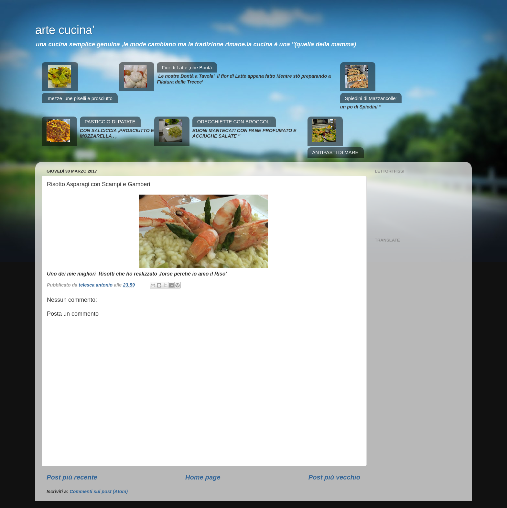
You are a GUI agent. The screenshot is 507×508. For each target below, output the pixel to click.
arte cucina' (64, 30)
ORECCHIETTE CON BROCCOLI (234, 121)
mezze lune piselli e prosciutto (80, 98)
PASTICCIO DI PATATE (110, 121)
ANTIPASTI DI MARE (335, 152)
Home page (203, 477)
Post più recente (72, 477)
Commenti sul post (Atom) (99, 491)
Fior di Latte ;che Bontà (187, 67)
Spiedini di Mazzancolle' (371, 98)
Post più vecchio (334, 477)
